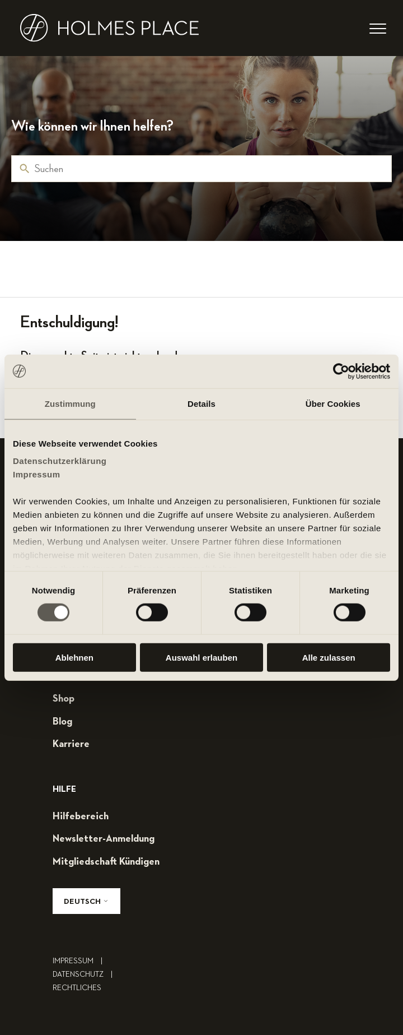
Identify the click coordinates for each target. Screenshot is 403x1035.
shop (63, 699)
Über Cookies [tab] (333, 403)
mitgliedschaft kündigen (106, 862)
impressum (80, 961)
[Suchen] (201, 168)
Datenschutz (85, 974)
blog (62, 722)
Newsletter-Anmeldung (103, 839)
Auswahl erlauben (201, 657)
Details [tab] (201, 403)
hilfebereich (81, 816)
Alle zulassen (328, 657)
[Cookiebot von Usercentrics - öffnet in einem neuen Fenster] (341, 371)
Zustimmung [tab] (70, 403)
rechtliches (77, 988)
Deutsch (86, 901)
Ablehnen (74, 657)
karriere (71, 744)
